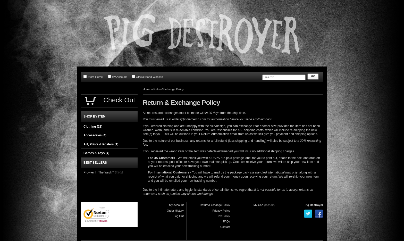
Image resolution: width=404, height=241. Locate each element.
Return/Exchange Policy (169, 89)
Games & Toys (96, 153)
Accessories (94, 135)
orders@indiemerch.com (189, 119)
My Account (117, 76)
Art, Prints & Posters (100, 144)
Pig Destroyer (314, 204)
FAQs (226, 221)
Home (146, 89)
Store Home (93, 76)
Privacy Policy (221, 210)
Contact (225, 226)
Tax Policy (223, 216)
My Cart (259, 204)
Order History (175, 210)
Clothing (92, 126)
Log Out (179, 216)
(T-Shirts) (117, 172)
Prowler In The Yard (97, 172)
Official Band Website (147, 76)
